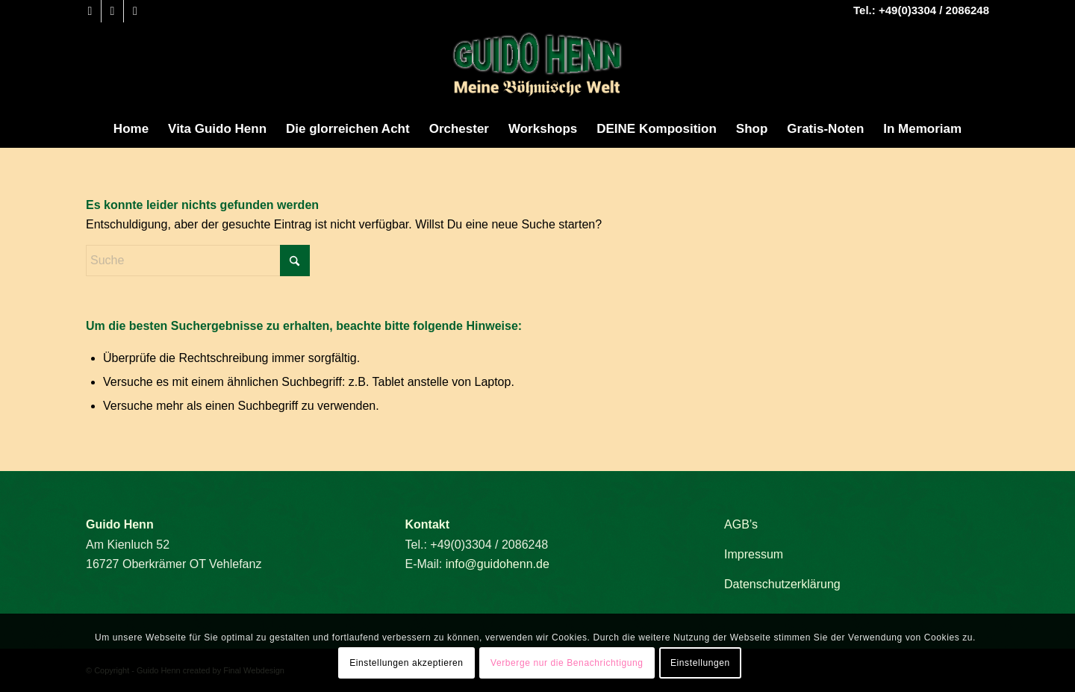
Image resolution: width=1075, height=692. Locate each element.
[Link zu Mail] (135, 11)
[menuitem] (131, 129)
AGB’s (741, 524)
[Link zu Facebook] (90, 11)
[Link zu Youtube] (112, 11)
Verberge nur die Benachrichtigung (567, 663)
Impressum (753, 554)
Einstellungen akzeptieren (406, 663)
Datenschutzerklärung (782, 584)
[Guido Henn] (537, 66)
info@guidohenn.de (497, 564)
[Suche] (198, 260)
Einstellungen (700, 663)
